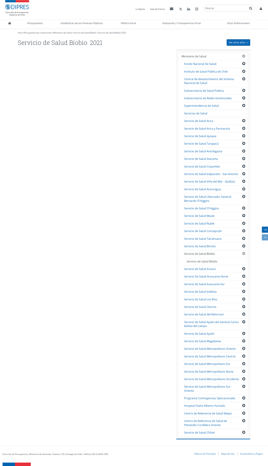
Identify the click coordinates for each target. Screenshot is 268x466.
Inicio (20, 32)
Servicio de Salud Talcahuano (203, 239)
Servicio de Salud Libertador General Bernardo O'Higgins (207, 199)
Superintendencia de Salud (201, 106)
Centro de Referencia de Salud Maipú (208, 413)
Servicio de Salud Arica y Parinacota (207, 128)
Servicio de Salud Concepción (203, 231)
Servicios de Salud (195, 113)
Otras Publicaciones (238, 23)
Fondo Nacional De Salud (200, 64)
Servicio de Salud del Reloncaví (204, 314)
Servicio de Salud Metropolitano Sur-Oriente (207, 388)
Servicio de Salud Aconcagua (202, 189)
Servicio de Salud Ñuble (199, 223)
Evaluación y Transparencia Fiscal (181, 23)
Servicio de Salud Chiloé (199, 432)
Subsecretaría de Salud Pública (204, 91)
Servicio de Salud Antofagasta (203, 151)
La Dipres (140, 9)
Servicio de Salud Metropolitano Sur (207, 364)
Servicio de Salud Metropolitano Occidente (211, 379)
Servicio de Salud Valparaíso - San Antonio (211, 174)
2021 (124, 32)
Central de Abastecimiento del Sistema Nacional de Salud (209, 81)
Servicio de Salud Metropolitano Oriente (210, 349)
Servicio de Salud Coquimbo (202, 166)
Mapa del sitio (227, 453)
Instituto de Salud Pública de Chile (206, 71)
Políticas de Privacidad (205, 453)
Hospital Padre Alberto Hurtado (204, 406)
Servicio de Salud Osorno (200, 307)
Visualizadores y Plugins (251, 453)
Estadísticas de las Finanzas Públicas (82, 23)
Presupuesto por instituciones (38, 32)
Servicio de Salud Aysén (199, 334)
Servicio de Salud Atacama (201, 159)
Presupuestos (35, 23)
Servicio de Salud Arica (198, 121)
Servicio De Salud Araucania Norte (206, 276)
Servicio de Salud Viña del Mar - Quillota (209, 181)
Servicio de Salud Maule (199, 216)
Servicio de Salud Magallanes (202, 341)
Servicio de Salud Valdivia (200, 292)
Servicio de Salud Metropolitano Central (209, 356)
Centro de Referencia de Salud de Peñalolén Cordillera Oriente (205, 423)
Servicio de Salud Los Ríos (200, 299)
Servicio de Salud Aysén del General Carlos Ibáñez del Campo (211, 324)
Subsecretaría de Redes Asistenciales (208, 98)
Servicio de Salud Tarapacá (201, 143)
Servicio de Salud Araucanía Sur (204, 284)
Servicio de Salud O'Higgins (201, 208)
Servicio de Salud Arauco (200, 269)
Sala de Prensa (157, 9)
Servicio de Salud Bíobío (84, 32)
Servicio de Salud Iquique (200, 136)
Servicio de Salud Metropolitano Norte (208, 371)
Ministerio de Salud (62, 32)
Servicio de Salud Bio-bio (200, 246)
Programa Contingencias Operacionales (209, 398)
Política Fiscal (128, 23)
